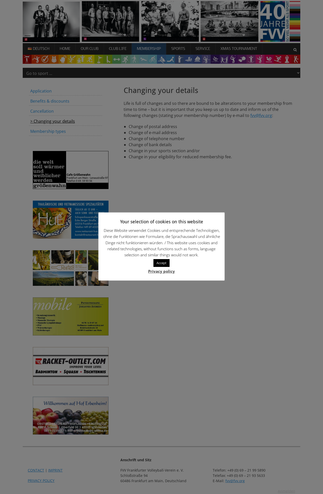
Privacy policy (161, 271)
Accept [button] (161, 263)
